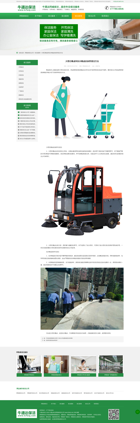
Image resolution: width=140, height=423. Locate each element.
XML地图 (76, 412)
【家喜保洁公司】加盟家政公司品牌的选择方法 (27, 112)
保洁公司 (91, 16)
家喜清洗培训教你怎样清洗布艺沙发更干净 (27, 118)
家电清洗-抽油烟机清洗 (25, 99)
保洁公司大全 (110, 393)
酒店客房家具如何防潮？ (52, 340)
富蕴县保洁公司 (55, 393)
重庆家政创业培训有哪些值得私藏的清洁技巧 (27, 135)
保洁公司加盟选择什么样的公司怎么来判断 (27, 138)
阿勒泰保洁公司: (21, 393)
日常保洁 (21, 71)
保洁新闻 (78, 16)
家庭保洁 (21, 95)
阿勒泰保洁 (24, 16)
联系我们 (105, 16)
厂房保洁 (21, 91)
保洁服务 (51, 16)
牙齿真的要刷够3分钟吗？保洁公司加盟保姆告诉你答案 (59, 338)
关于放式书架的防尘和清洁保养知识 (27, 127)
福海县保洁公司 (65, 393)
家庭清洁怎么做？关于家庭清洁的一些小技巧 (27, 130)
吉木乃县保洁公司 (99, 393)
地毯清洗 (21, 79)
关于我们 (38, 16)
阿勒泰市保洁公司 (32, 393)
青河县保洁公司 (88, 393)
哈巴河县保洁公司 (77, 393)
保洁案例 (65, 16)
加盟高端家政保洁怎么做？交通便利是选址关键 (27, 115)
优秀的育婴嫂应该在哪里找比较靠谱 (27, 132)
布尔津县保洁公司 (44, 393)
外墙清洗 (21, 75)
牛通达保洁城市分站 (118, 1)
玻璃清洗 (21, 83)
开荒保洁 (21, 67)
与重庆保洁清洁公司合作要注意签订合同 (27, 121)
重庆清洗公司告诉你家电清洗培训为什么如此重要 (27, 124)
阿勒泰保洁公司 (29, 52)
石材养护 (21, 87)
